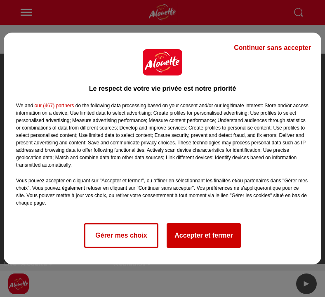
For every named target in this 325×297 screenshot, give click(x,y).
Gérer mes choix (121, 235)
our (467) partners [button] (54, 105)
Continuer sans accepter (272, 47)
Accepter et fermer (203, 235)
